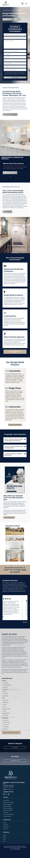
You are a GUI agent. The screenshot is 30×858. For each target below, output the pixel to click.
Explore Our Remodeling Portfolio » (15, 352)
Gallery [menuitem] (4, 837)
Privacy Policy (17, 849)
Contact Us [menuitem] (5, 828)
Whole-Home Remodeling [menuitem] (8, 802)
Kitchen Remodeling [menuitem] (7, 806)
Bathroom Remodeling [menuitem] (7, 808)
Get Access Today (9, 517)
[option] (15, 169)
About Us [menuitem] (5, 822)
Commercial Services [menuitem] (7, 816)
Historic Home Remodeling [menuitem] (8, 814)
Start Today (7, 211)
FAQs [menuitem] (4, 841)
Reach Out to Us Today (10, 114)
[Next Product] (10, 177)
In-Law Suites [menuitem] (5, 812)
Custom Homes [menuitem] (6, 800)
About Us (17, 19)
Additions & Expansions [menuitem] (7, 804)
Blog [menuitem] (4, 839)
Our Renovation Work (10, 172)
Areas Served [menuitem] (5, 826)
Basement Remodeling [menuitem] (7, 810)
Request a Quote (7, 19)
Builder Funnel (21, 846)
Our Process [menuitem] (5, 824)
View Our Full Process (15, 424)
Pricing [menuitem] (4, 835)
